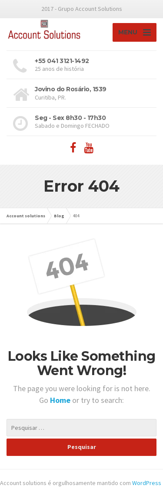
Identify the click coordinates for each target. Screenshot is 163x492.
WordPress (146, 483)
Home (61, 400)
